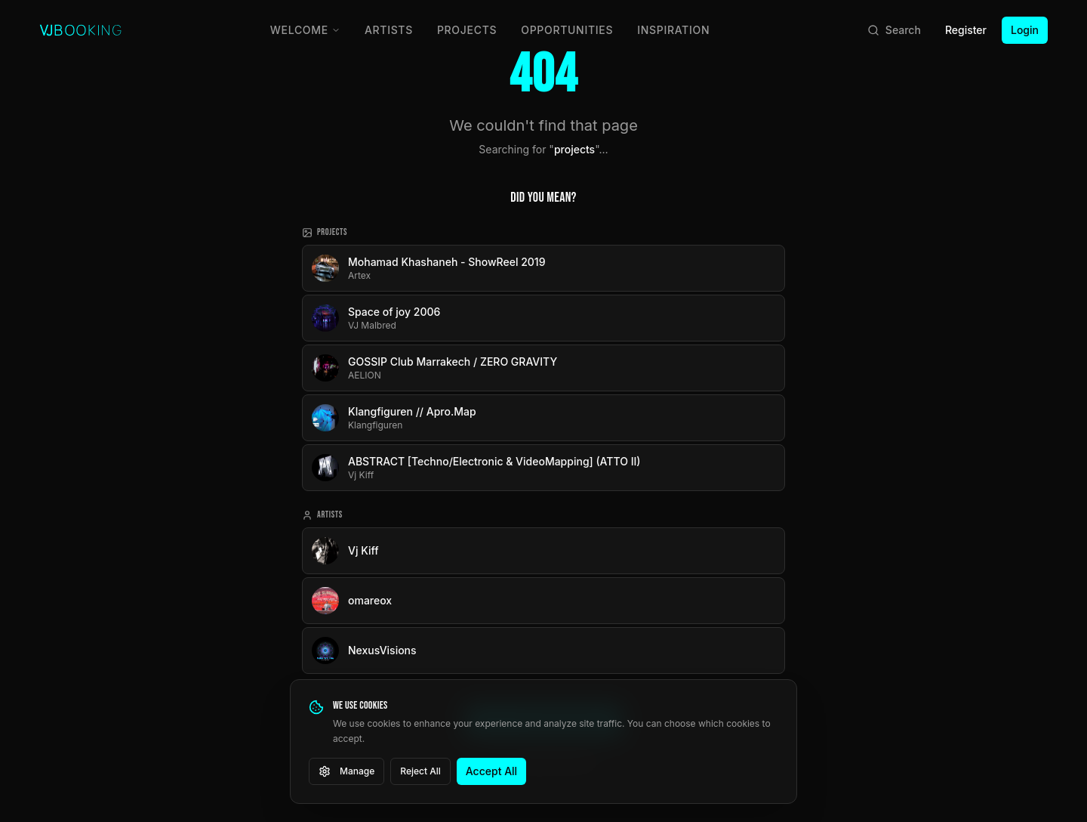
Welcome (305, 29)
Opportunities (567, 29)
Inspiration (673, 29)
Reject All (420, 771)
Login (1025, 29)
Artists (389, 29)
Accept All (491, 771)
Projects (467, 29)
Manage (346, 771)
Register (966, 29)
